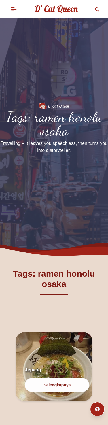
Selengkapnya (57, 385)
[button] (14, 9)
